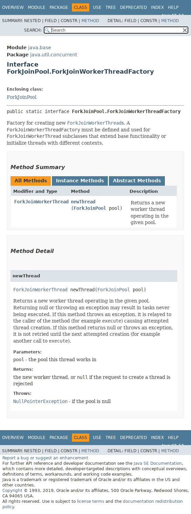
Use (97, 7)
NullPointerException (40, 401)
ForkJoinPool (21, 97)
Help (173, 7)
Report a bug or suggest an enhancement (45, 458)
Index (157, 7)
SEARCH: (33, 30)
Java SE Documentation (158, 463)
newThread (83, 201)
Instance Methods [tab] (80, 180)
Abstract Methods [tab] (137, 180)
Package (59, 7)
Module (36, 7)
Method (90, 20)
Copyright (12, 490)
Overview (13, 7)
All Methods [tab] (31, 180)
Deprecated (133, 7)
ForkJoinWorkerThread (41, 201)
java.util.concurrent (53, 54)
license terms (90, 501)
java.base (39, 47)
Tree (111, 7)
